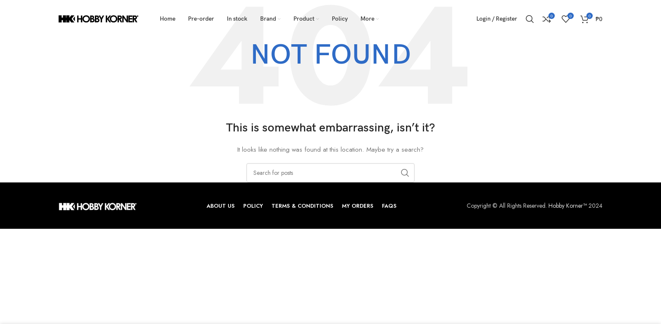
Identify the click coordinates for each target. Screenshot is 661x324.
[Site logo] (99, 18)
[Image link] (98, 205)
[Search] (529, 19)
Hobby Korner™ (567, 205)
